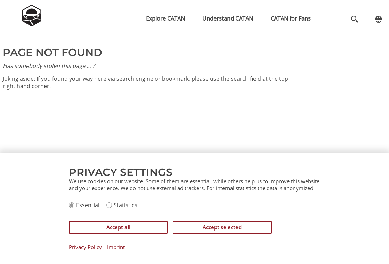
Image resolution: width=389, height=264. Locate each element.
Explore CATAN (165, 18)
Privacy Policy (85, 247)
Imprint (116, 247)
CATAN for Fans (290, 18)
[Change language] (378, 19)
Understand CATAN (227, 18)
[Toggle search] (354, 19)
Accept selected (222, 227)
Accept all (118, 227)
